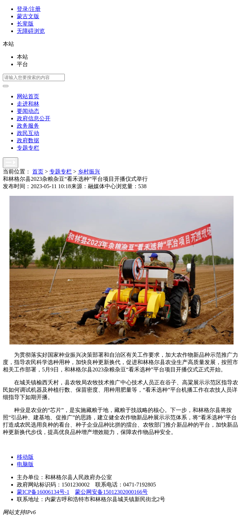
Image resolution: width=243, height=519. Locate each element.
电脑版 (25, 464)
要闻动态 (28, 111)
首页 (37, 172)
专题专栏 (28, 148)
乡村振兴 (89, 172)
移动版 (25, 457)
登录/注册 (29, 9)
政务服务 (28, 126)
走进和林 (28, 104)
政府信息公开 (33, 118)
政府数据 (28, 140)
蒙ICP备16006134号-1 (43, 492)
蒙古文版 (28, 16)
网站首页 (28, 96)
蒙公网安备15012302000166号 (111, 492)
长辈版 (25, 24)
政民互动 (28, 133)
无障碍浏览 (31, 31)
